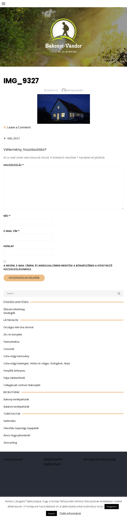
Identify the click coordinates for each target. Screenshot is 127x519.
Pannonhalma (11, 341)
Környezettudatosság (99, 459)
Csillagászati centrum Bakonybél (22, 385)
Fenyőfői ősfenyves (14, 370)
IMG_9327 (13, 138)
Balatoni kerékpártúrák (16, 406)
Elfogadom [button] (112, 506)
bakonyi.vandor (74, 90)
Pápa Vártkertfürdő (14, 378)
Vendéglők (9, 313)
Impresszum (13, 459)
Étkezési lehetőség (14, 309)
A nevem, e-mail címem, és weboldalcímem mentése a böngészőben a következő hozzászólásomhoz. (58, 267)
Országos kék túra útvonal (18, 327)
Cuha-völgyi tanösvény (16, 356)
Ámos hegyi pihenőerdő (17, 435)
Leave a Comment (19, 127)
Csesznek (9, 349)
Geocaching (10, 442)
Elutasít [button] (51, 513)
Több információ (70, 513)
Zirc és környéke (13, 334)
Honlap (9, 246)
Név (7, 215)
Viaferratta (9, 421)
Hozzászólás (14, 165)
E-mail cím (11, 231)
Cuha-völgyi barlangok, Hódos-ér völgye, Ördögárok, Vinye (37, 363)
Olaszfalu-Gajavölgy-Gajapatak (21, 428)
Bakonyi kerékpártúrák (16, 399)
